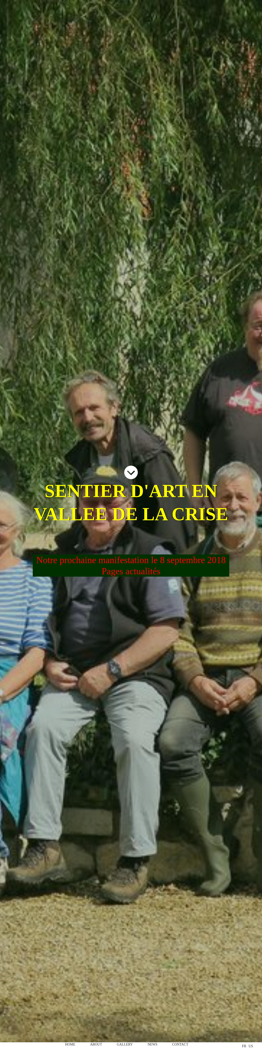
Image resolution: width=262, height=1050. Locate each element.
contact (180, 1044)
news (152, 1044)
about (96, 1044)
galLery (125, 1044)
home (70, 1044)
